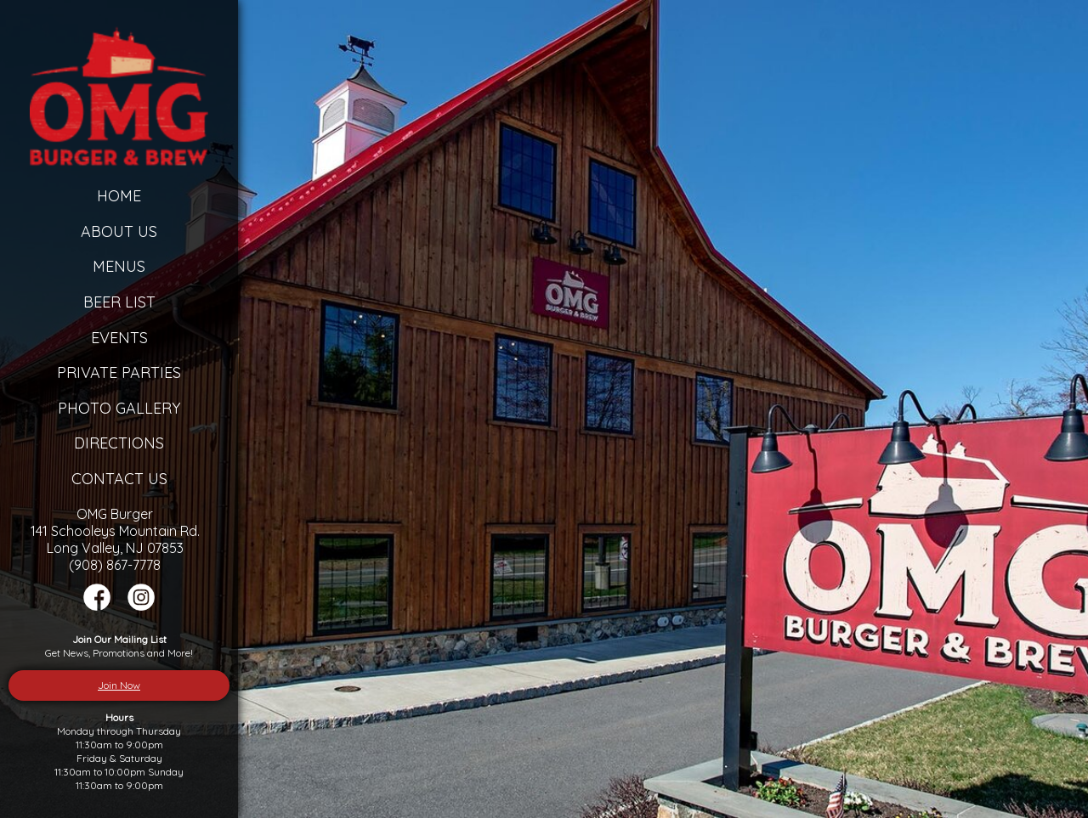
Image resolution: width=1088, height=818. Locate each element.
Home (119, 196)
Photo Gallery (119, 408)
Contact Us (119, 478)
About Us (119, 231)
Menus (119, 266)
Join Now (119, 685)
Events (119, 337)
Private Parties (119, 372)
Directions (119, 443)
